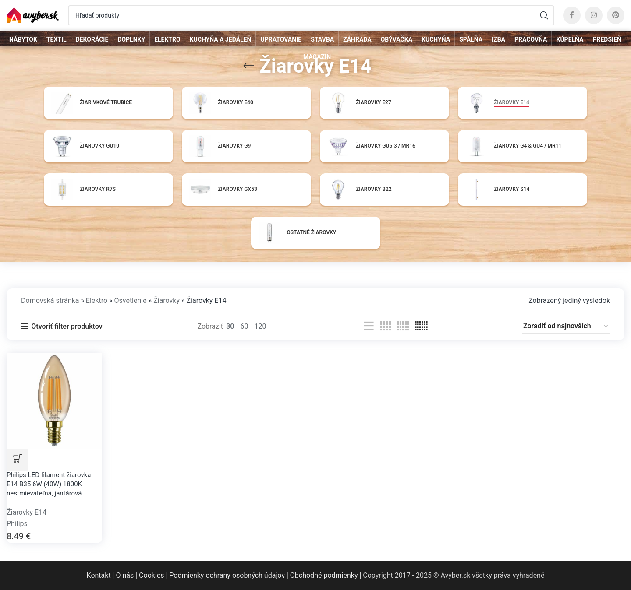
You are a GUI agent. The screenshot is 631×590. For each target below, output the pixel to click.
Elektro (96, 300)
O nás (125, 575)
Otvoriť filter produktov (66, 326)
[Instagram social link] (594, 15)
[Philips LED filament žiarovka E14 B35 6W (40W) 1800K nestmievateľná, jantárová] (54, 400)
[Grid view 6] (421, 326)
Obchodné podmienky (324, 575)
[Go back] (248, 66)
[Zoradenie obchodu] (566, 326)
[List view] (369, 326)
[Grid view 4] (385, 326)
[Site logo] (33, 15)
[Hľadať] (311, 15)
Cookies (151, 575)
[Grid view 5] (403, 326)
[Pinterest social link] (615, 15)
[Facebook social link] (572, 15)
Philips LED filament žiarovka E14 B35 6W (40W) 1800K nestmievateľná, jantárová (49, 484)
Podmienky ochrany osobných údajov (227, 575)
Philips (17, 524)
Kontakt (99, 575)
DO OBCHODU (17, 460)
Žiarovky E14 (26, 512)
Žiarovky (166, 300)
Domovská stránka (50, 300)
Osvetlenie (130, 300)
